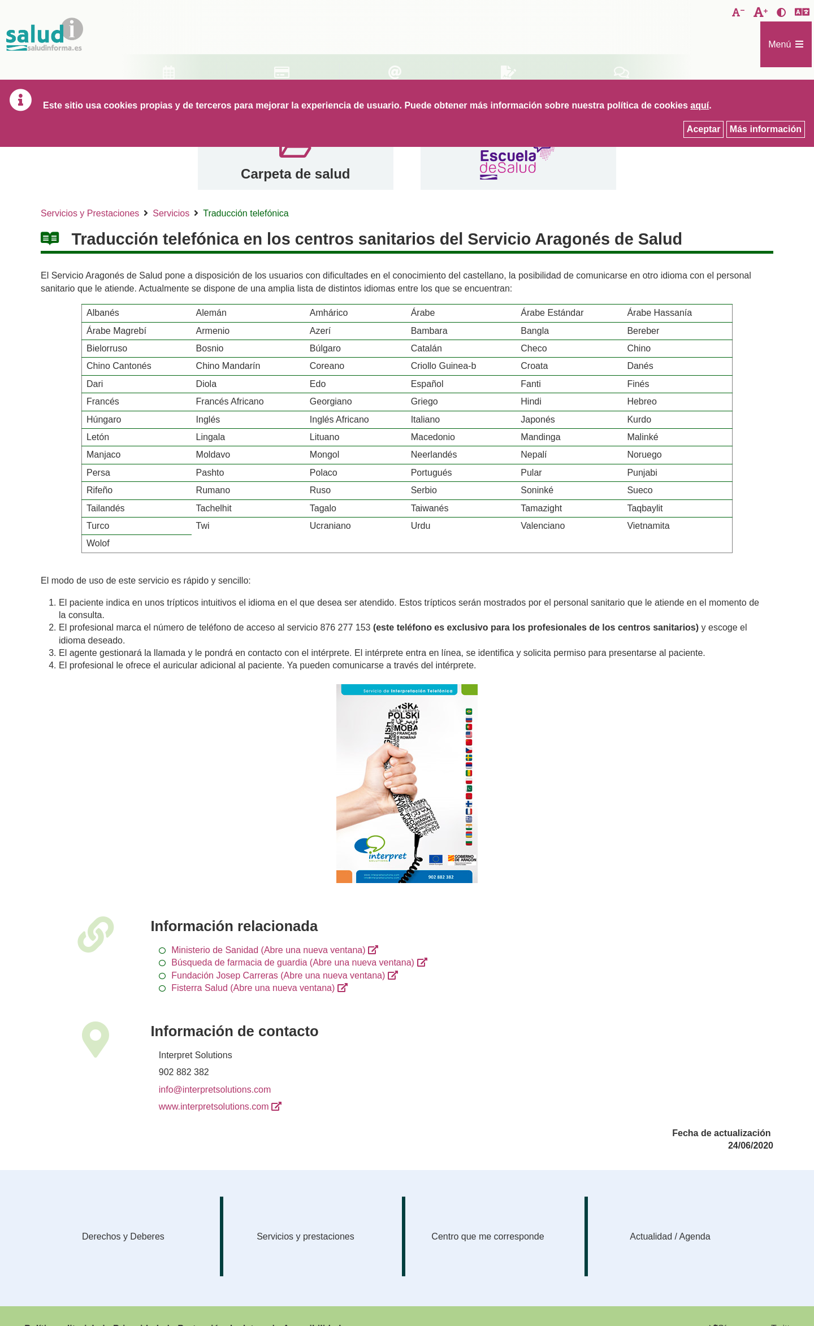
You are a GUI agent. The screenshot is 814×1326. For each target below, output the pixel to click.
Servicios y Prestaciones (90, 213)
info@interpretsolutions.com (215, 1089)
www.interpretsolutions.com (214, 1106)
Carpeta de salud (295, 173)
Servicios (171, 213)
